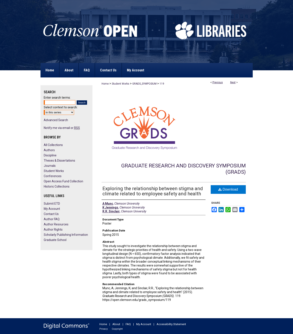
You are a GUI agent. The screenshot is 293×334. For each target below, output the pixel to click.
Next (233, 82)
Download (228, 189)
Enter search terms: (57, 97)
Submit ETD (52, 203)
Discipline (50, 155)
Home (105, 83)
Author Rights (53, 229)
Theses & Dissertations (59, 160)
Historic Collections (57, 186)
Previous (217, 82)
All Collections (53, 145)
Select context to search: (61, 107)
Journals (50, 165)
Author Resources (56, 224)
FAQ (128, 324)
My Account (52, 208)
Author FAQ (52, 219)
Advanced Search (56, 120)
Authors (49, 150)
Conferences (53, 176)
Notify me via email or (62, 128)
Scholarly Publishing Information (66, 234)
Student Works (120, 83)
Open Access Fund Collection (63, 181)
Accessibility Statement (171, 324)
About (116, 324)
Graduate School (55, 240)
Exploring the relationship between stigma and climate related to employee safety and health (152, 191)
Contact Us (51, 214)
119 (162, 83)
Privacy (103, 329)
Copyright (117, 329)
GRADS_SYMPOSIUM (144, 83)
